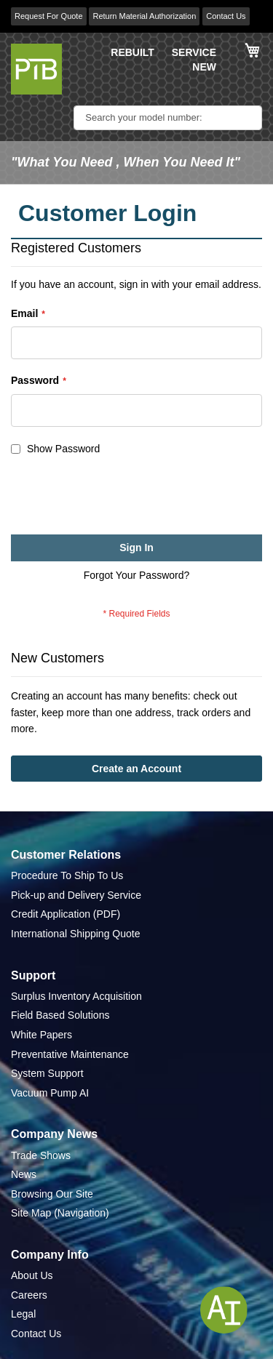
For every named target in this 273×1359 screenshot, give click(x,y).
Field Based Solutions (60, 1015)
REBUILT (132, 52)
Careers (29, 1295)
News (23, 1174)
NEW (204, 67)
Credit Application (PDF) (65, 914)
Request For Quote (49, 16)
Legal (23, 1314)
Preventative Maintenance (70, 1054)
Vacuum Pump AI (50, 1093)
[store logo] (36, 69)
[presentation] (121, 498)
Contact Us (225, 16)
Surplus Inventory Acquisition (76, 996)
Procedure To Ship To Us (67, 875)
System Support (47, 1073)
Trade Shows (41, 1155)
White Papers (41, 1035)
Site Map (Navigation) (60, 1213)
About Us (32, 1275)
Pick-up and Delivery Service (76, 895)
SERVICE (194, 52)
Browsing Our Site (52, 1194)
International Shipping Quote (75, 933)
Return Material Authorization (144, 16)
